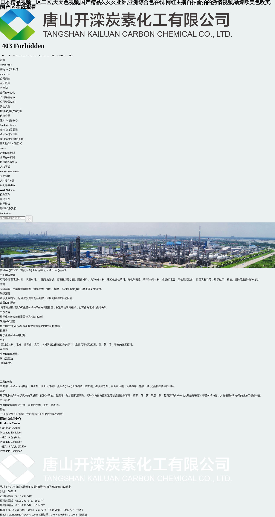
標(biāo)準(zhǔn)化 (11, 111)
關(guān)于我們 (137, 72)
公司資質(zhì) (7, 101)
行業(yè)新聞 (7, 152)
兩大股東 (5, 83)
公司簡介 (5, 78)
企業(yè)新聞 (7, 157)
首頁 (137, 63)
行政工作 (5, 194)
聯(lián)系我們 (137, 211)
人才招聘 (5, 176)
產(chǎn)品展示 (9, 129)
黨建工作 (5, 199)
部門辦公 (5, 203)
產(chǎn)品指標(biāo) (12, 138)
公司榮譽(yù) (7, 97)
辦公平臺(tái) (137, 188)
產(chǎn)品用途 (9, 134)
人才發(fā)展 (7, 180)
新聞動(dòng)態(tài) (137, 146)
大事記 (4, 87)
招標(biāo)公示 (8, 162)
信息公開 (5, 115)
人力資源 (137, 169)
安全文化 (5, 106)
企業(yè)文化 (7, 92)
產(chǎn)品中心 (137, 123)
